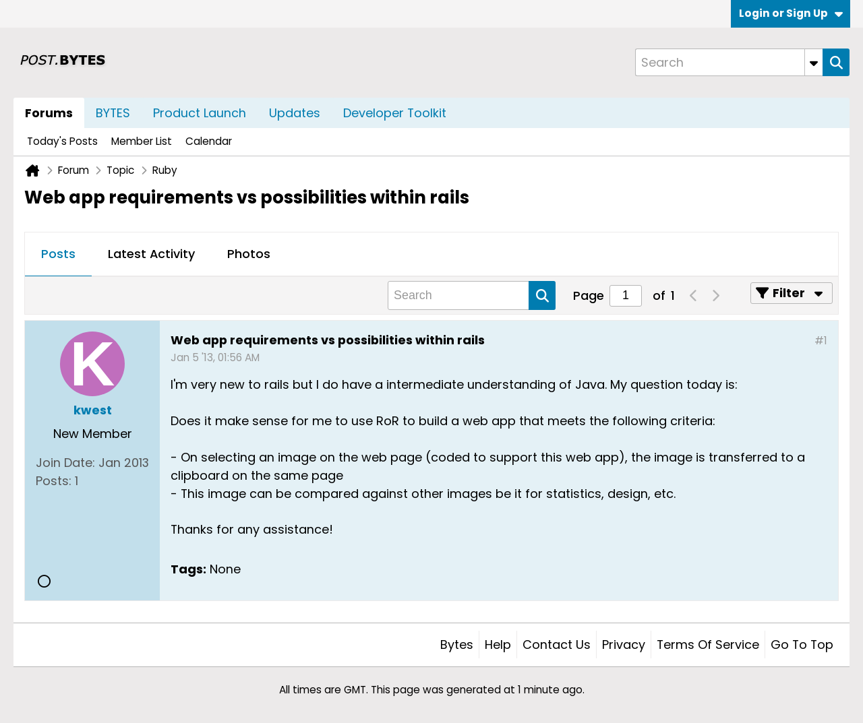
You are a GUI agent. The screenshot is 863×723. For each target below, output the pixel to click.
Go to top (802, 644)
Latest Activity (151, 253)
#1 (820, 341)
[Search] (729, 62)
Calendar (208, 141)
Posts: (53, 480)
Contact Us (557, 644)
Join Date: (65, 462)
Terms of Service (708, 644)
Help (498, 644)
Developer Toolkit (394, 112)
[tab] (58, 254)
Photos (248, 253)
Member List (141, 141)
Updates (294, 112)
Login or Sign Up (791, 13)
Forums (49, 112)
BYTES (113, 112)
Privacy (623, 644)
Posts (58, 253)
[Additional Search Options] (813, 62)
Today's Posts (62, 141)
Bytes (456, 644)
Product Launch (199, 112)
